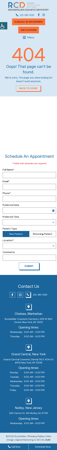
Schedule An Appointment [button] (28, 21)
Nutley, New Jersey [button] (28, 408)
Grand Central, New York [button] (28, 354)
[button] (3, 25)
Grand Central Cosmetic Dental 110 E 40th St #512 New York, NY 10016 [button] (28, 361)
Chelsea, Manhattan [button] (28, 314)
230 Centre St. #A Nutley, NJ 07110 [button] (28, 413)
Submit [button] (32, 266)
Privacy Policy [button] (36, 436)
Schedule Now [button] (43, 446)
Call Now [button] (14, 446)
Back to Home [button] (28, 88)
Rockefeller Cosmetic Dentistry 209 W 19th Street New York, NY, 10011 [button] (28, 320)
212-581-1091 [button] (25, 15)
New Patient (19, 234)
